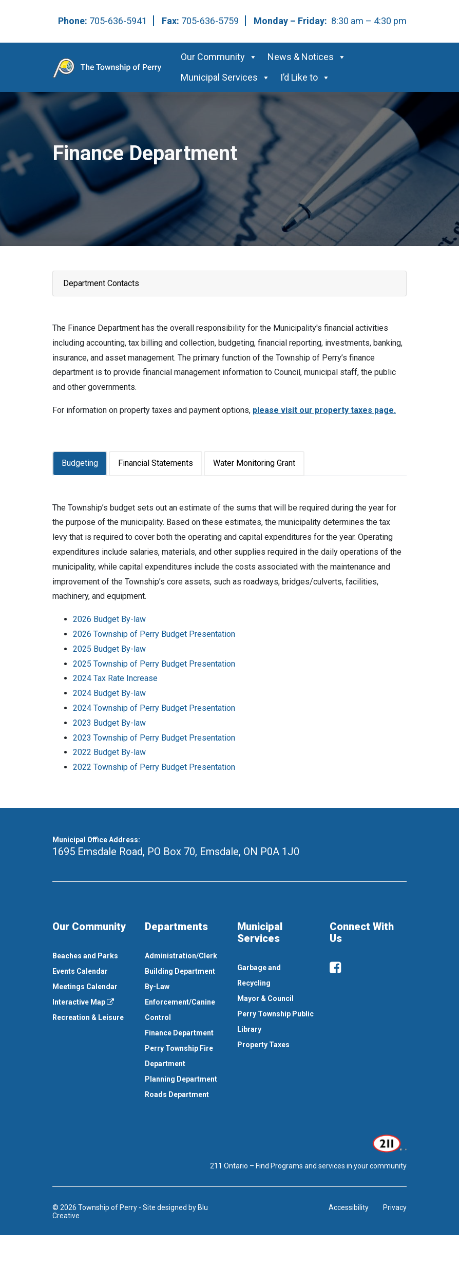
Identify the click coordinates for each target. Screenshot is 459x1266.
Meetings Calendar (85, 986)
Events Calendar (80, 971)
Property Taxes (263, 1045)
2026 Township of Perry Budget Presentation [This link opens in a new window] (154, 634)
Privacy (395, 1207)
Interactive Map (83, 1002)
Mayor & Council (265, 998)
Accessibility (349, 1207)
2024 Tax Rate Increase (115, 678)
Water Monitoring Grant (254, 463)
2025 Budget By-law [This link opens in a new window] (109, 649)
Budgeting (80, 463)
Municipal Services (225, 77)
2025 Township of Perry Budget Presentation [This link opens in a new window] (154, 664)
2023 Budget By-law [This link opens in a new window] (109, 723)
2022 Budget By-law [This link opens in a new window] (109, 752)
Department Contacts (101, 283)
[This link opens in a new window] (388, 1143)
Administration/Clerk (181, 956)
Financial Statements (155, 463)
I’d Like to (305, 77)
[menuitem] (90, 955)
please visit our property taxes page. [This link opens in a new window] (324, 410)
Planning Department (181, 1079)
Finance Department (179, 1033)
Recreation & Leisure (88, 1017)
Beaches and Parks (85, 956)
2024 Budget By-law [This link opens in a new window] (109, 693)
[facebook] (335, 967)
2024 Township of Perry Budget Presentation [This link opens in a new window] (154, 708)
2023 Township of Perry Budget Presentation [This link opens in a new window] (154, 738)
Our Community (219, 56)
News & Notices (306, 56)
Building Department (180, 971)
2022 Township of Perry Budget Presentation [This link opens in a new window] (154, 767)
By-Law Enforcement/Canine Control (180, 1002)
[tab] (80, 463)
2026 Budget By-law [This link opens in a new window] (109, 619)
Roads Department (177, 1094)
